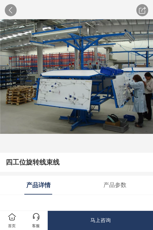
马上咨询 (100, 220)
